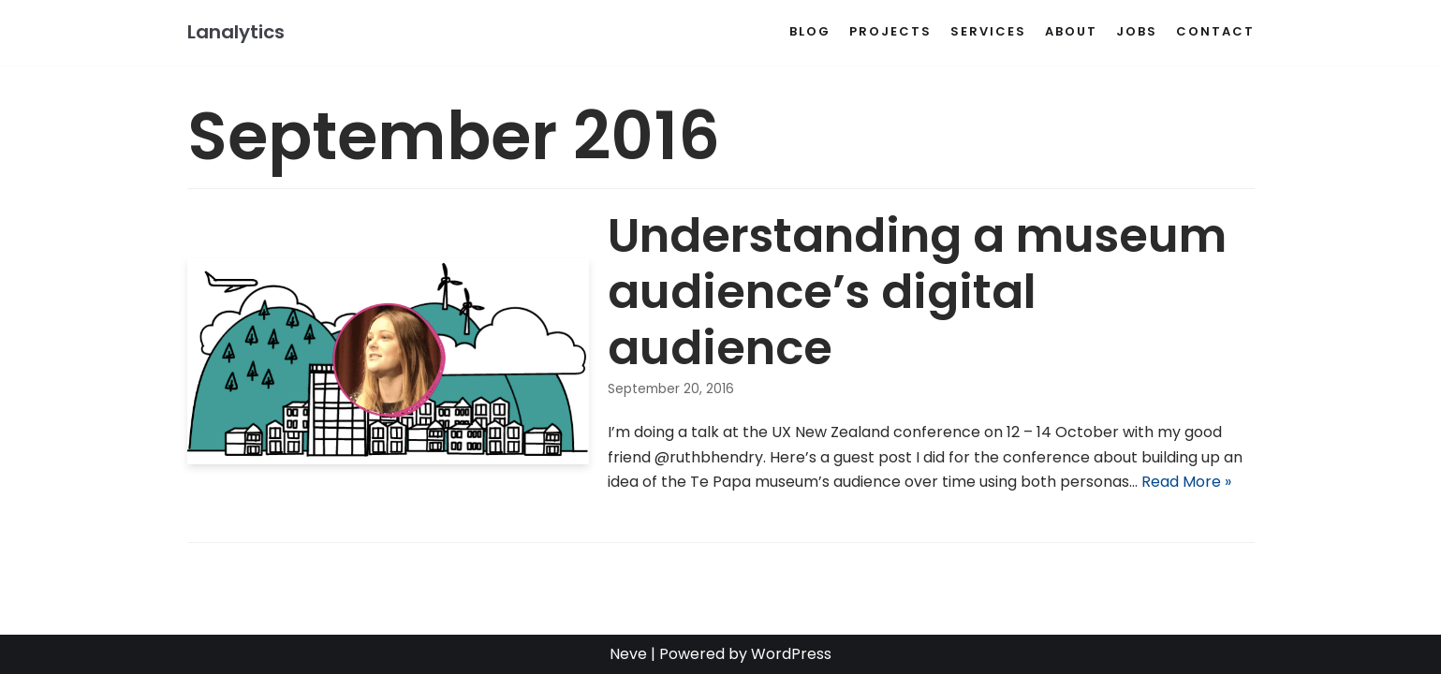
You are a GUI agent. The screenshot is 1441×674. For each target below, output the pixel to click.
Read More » (1186, 481)
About (1071, 31)
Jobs (1136, 31)
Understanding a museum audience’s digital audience (917, 292)
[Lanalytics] (236, 33)
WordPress (791, 654)
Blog (810, 31)
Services (988, 31)
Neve (628, 654)
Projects (890, 31)
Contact (1215, 31)
